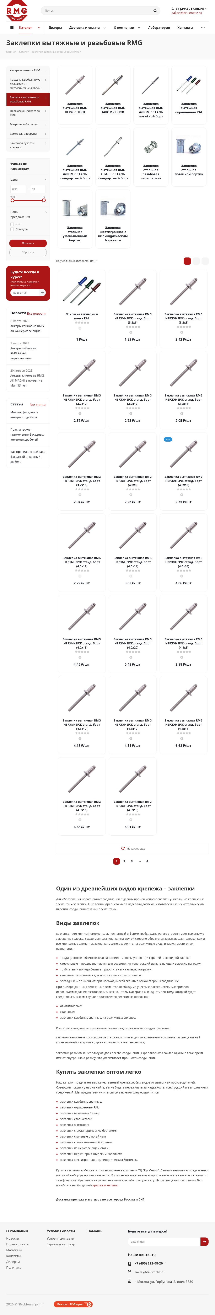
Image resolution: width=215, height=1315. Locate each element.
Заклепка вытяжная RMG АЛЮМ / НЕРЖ (113, 108)
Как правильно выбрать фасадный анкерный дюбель (27, 457)
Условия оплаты (61, 1231)
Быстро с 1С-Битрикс (70, 1304)
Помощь (94, 1231)
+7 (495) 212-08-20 (190, 9)
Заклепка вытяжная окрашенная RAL (189, 108)
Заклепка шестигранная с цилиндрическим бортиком (113, 233)
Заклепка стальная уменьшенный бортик (75, 233)
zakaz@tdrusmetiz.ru (187, 13)
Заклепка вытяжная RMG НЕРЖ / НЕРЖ (75, 108)
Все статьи (38, 405)
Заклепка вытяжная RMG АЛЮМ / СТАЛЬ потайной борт (151, 110)
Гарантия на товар (61, 1244)
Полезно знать (17, 1244)
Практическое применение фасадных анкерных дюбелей (27, 434)
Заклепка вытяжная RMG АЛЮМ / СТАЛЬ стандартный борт (75, 172)
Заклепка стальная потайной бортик (189, 170)
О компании (17, 1231)
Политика (13, 1267)
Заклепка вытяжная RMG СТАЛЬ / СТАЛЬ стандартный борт (113, 172)
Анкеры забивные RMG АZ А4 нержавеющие (23, 353)
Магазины (14, 1250)
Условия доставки (60, 1238)
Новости (12, 1238)
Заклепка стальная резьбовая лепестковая (151, 172)
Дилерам (13, 1262)
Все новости (36, 313)
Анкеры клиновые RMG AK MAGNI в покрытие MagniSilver (27, 380)
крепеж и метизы (105, 1185)
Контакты (13, 1256)
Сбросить (28, 252)
